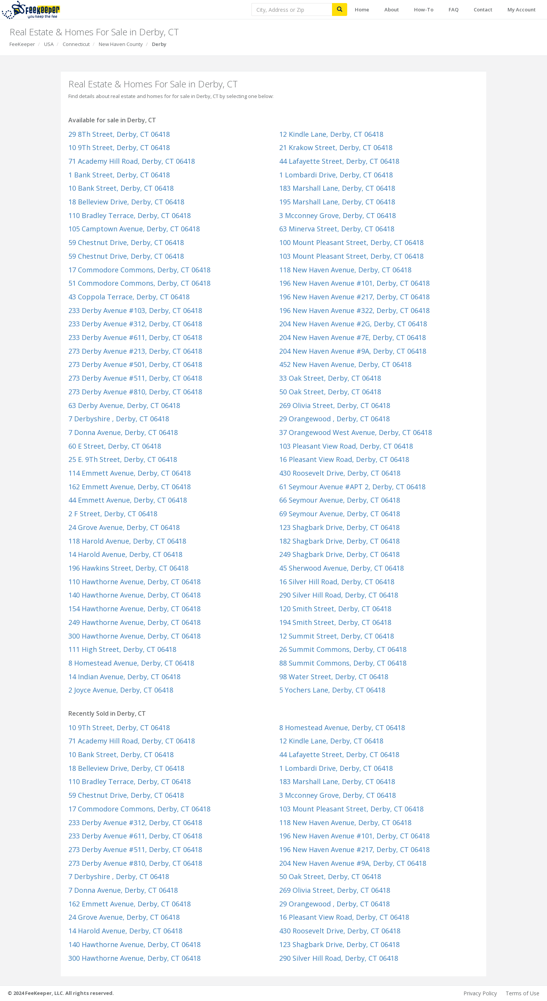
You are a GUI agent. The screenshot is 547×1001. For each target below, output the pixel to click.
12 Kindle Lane (331, 134)
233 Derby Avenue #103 (135, 310)
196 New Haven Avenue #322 (354, 310)
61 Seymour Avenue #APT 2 (352, 486)
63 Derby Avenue (124, 405)
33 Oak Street (330, 378)
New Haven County (121, 44)
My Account (521, 9)
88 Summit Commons (342, 662)
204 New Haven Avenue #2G (353, 323)
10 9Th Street (119, 147)
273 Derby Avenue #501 (135, 364)
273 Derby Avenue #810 (135, 391)
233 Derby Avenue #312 (135, 323)
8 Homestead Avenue (131, 662)
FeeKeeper (22, 44)
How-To (423, 9)
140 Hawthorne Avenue (134, 594)
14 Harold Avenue (125, 554)
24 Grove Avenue (124, 527)
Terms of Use (522, 993)
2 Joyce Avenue (120, 689)
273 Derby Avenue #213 (135, 351)
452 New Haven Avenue (345, 364)
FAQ (453, 9)
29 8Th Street (119, 134)
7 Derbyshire (118, 418)
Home (362, 9)
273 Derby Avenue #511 (135, 378)
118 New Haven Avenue (345, 269)
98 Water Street (333, 676)
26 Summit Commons (342, 649)
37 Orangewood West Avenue (355, 432)
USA (49, 44)
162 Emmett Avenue (129, 486)
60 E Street (114, 446)
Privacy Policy (480, 993)
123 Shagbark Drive (339, 527)
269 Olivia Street (334, 405)
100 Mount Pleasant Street (351, 242)
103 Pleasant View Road (346, 446)
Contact (483, 9)
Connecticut (76, 44)
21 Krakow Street (335, 147)
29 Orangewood (334, 418)
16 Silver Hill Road (336, 581)
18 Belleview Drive (126, 201)
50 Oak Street (330, 391)
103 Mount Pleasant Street (351, 256)
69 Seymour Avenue (339, 513)
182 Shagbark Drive (339, 541)
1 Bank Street (119, 174)
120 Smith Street (335, 608)
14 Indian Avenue (124, 676)
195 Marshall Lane (337, 201)
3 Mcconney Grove (337, 215)
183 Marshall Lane (337, 188)
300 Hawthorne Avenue (134, 635)
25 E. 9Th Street (122, 459)
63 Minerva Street (336, 228)
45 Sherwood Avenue (341, 567)
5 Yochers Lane (332, 689)
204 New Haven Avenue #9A (352, 351)
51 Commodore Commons (139, 283)
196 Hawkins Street (128, 567)
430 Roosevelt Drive (339, 473)
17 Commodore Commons (139, 269)
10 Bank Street (121, 188)
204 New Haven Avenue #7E (352, 337)
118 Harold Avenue (127, 541)
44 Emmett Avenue (127, 499)
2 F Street (112, 513)
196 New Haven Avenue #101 (354, 283)
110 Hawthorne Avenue (134, 581)
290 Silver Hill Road (338, 594)
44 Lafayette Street (339, 161)
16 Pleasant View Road (344, 459)
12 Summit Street (336, 635)
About (391, 9)
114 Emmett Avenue (129, 473)
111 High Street (122, 649)
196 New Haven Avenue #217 (354, 296)
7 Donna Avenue (123, 432)
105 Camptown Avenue (134, 228)
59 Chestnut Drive (126, 242)
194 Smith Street (335, 622)
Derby (159, 44)
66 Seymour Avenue (339, 499)
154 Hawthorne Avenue (134, 608)
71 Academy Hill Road (131, 161)
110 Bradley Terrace (129, 215)
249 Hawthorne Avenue (134, 622)
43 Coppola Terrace (129, 296)
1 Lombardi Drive (336, 174)
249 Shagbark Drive (339, 554)
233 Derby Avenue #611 (135, 337)
